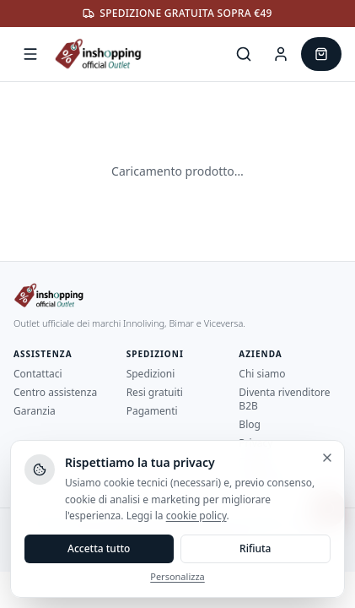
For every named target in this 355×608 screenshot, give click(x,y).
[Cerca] (244, 54)
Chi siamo (262, 373)
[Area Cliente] (281, 54)
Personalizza (177, 576)
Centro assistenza (55, 392)
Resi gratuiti (154, 392)
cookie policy (196, 515)
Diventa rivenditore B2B (284, 399)
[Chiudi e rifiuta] (327, 458)
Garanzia (34, 411)
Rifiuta (255, 548)
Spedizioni (150, 373)
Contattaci (37, 373)
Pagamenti (152, 411)
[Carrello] (321, 54)
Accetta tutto (98, 548)
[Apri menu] (30, 54)
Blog (250, 424)
